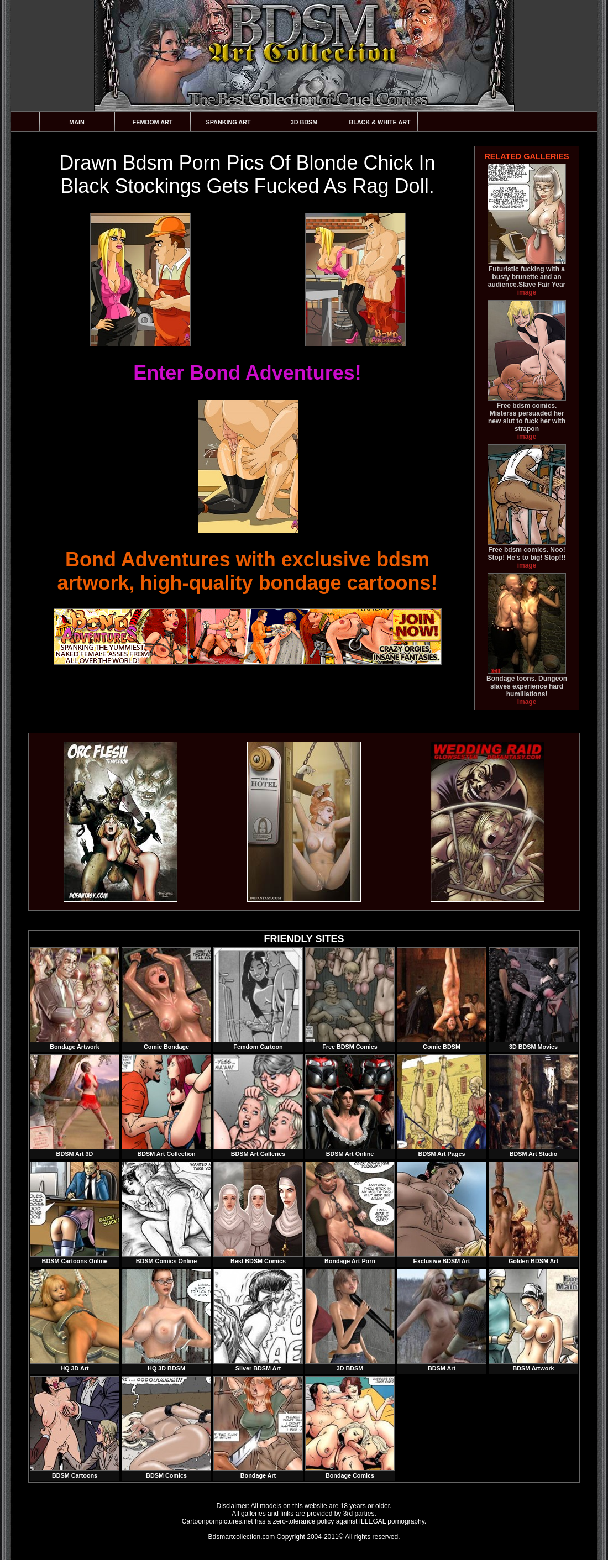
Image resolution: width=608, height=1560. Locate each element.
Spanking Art (228, 122)
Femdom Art (153, 122)
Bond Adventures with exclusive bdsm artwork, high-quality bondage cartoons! (247, 571)
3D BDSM (304, 122)
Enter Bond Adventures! (247, 372)
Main (77, 122)
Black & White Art (379, 122)
